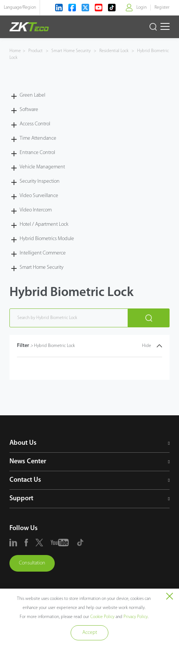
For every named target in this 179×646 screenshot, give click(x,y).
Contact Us (25, 480)
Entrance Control (37, 153)
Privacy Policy (135, 617)
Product (36, 51)
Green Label (32, 95)
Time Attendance (38, 138)
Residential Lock (114, 51)
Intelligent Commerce (43, 253)
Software (29, 110)
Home (15, 51)
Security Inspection (40, 181)
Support (21, 498)
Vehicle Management (42, 167)
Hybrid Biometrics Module (47, 239)
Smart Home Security (71, 51)
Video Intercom (36, 210)
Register (162, 7)
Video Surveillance (39, 196)
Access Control (35, 124)
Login (141, 7)
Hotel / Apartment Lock (44, 224)
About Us (23, 443)
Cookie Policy (102, 617)
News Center (27, 461)
